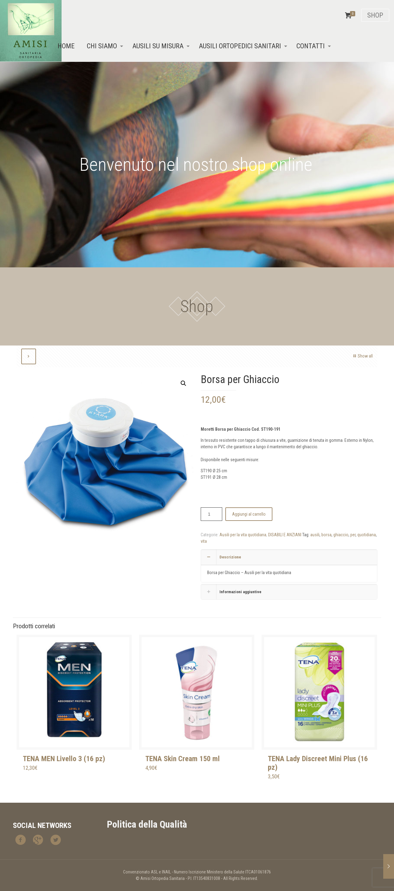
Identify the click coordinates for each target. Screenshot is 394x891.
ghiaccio (340, 534)
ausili (315, 534)
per (353, 534)
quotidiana (366, 534)
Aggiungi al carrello (249, 514)
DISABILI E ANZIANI (284, 534)
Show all (362, 356)
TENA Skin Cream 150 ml (182, 758)
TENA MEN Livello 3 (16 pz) (64, 758)
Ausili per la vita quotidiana (242, 534)
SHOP (375, 15)
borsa (326, 534)
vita (204, 541)
